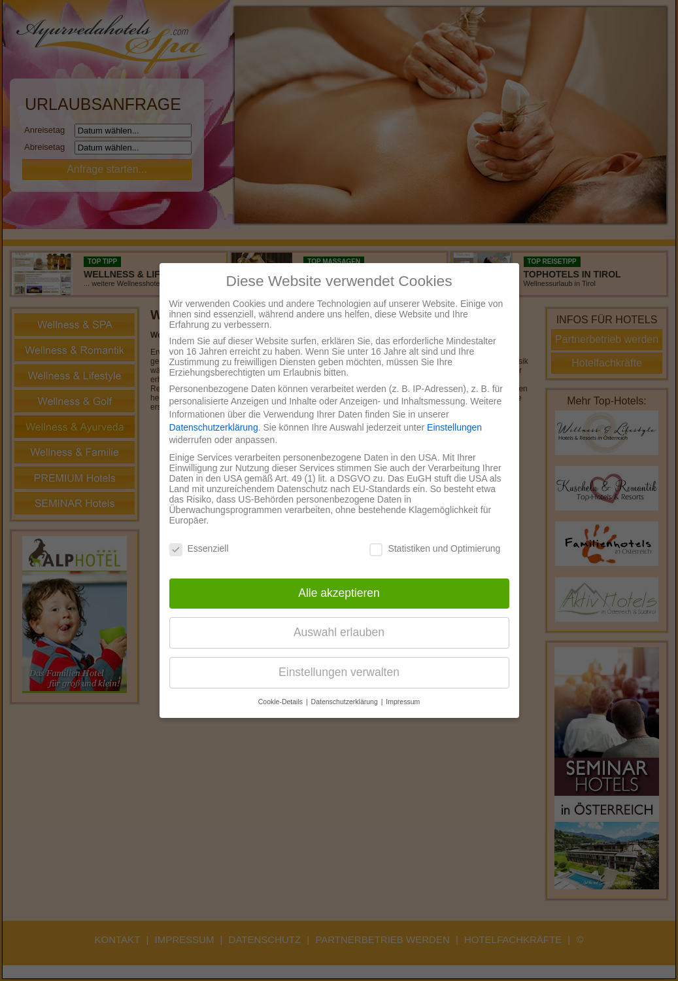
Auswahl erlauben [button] (339, 632)
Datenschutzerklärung (213, 427)
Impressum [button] (403, 701)
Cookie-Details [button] (281, 701)
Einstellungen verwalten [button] (339, 672)
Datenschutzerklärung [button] (345, 701)
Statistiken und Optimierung (434, 548)
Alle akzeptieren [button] (339, 592)
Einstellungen (454, 427)
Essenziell (199, 548)
